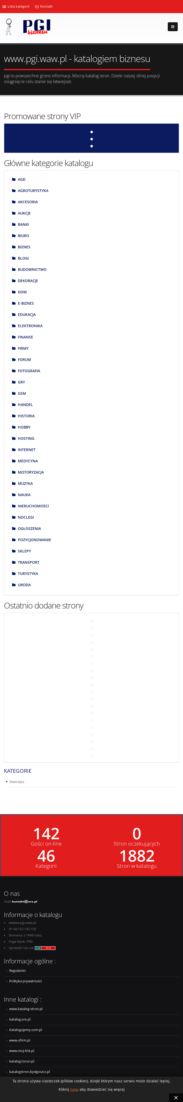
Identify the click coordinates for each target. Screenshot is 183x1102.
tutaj (74, 1089)
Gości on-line (46, 843)
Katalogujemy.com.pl (25, 1030)
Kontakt (44, 6)
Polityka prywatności (25, 981)
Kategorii (46, 866)
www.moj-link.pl (21, 1051)
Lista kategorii (16, 6)
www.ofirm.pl (19, 1040)
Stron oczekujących (137, 843)
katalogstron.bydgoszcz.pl (29, 1072)
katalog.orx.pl (19, 1019)
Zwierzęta (16, 782)
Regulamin (17, 970)
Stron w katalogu (137, 866)
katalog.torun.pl (21, 1061)
